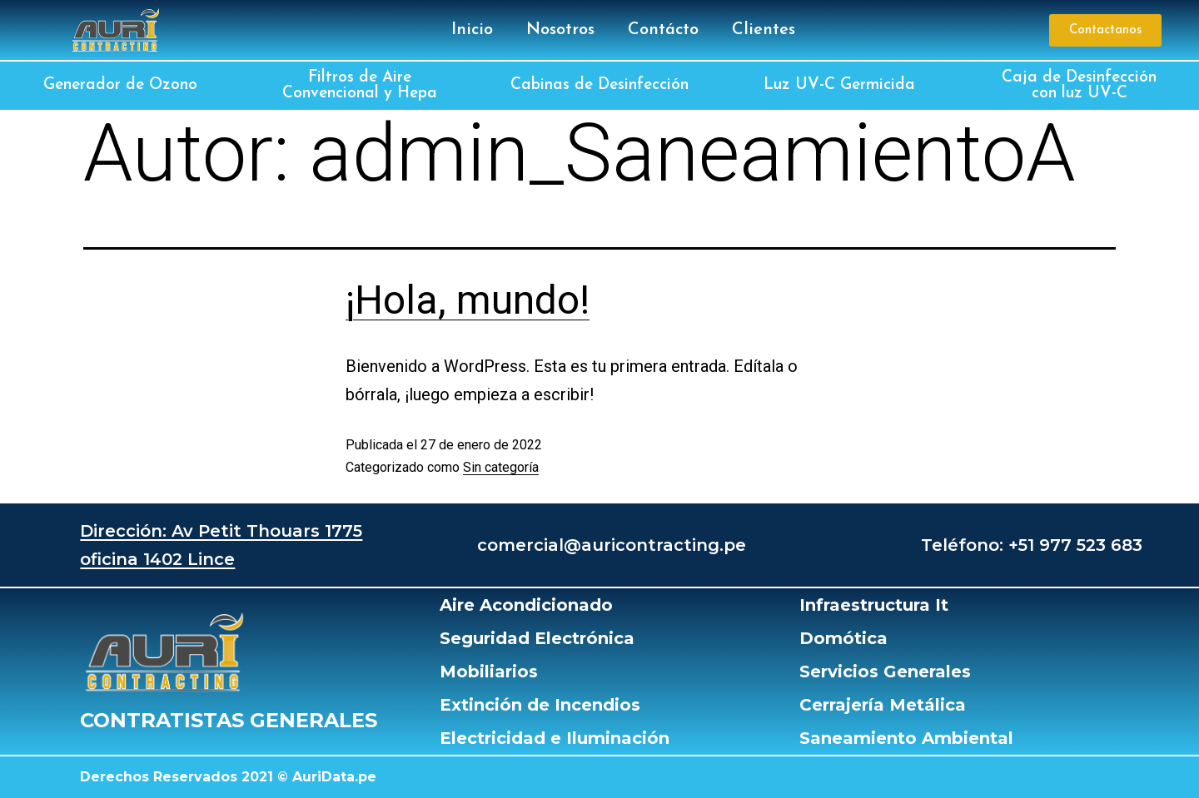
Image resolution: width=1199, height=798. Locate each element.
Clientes (763, 30)
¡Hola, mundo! (468, 300)
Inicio (472, 30)
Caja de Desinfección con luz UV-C (1079, 86)
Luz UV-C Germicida (839, 85)
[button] (1105, 30)
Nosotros (560, 30)
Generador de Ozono (120, 85)
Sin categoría (501, 467)
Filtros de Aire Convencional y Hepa (359, 86)
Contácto (663, 30)
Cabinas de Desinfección (599, 85)
